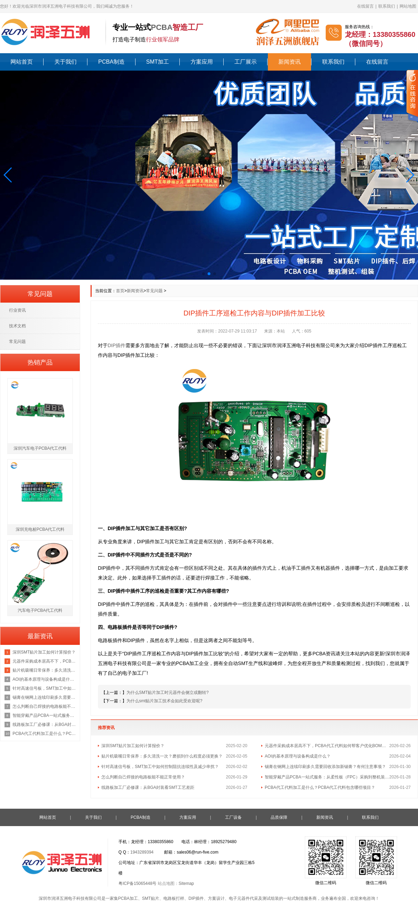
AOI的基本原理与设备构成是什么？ (298, 756)
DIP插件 (116, 345)
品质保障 (279, 817)
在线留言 (365, 6)
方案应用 (202, 62)
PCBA (161, 27)
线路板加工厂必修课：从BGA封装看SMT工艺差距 (147, 787)
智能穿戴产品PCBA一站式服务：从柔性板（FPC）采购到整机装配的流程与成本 (327, 777)
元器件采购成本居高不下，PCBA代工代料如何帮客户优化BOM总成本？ (327, 745)
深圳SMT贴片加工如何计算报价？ (132, 745)
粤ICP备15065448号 (137, 883)
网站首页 (21, 62)
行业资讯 (17, 310)
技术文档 (17, 325)
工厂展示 (245, 62)
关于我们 (65, 62)
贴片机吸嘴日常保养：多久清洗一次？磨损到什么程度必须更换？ (162, 756)
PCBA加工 (128, 898)
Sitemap (186, 883)
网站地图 (408, 6)
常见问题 (154, 290)
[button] (8, 175)
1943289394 (142, 852)
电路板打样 (173, 898)
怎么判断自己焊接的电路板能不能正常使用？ (143, 777)
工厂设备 (233, 817)
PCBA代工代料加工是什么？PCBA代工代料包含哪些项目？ (320, 787)
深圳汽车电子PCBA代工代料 (40, 448)
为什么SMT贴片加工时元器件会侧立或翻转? (167, 692)
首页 (120, 290)
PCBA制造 (111, 62)
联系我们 (386, 6)
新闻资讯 (289, 62)
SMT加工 (157, 62)
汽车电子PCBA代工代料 (40, 610)
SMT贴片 (150, 898)
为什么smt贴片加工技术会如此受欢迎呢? (164, 700)
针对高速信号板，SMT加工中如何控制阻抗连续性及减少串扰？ (160, 766)
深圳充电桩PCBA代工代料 (40, 529)
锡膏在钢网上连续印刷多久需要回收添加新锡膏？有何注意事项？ (325, 766)
